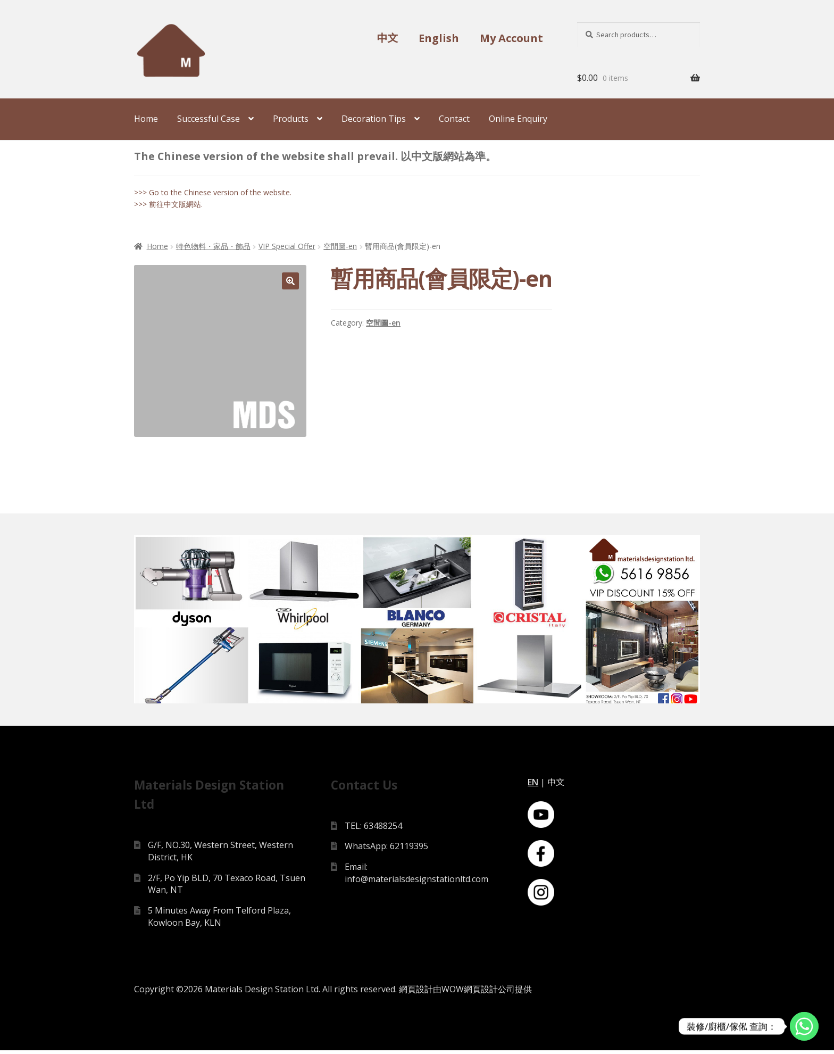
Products (290, 119)
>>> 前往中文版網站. (168, 204)
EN (533, 785)
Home (146, 119)
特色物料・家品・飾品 (213, 246)
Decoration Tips (373, 119)
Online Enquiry (518, 119)
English (439, 38)
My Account (511, 38)
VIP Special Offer (286, 246)
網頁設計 (416, 993)
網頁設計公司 (489, 993)
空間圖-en (340, 246)
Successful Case (208, 119)
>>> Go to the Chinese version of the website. (212, 192)
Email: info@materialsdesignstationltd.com (416, 877)
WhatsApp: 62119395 (386, 850)
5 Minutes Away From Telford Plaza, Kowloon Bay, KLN (219, 920)
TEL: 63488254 (373, 829)
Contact (454, 119)
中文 (387, 38)
